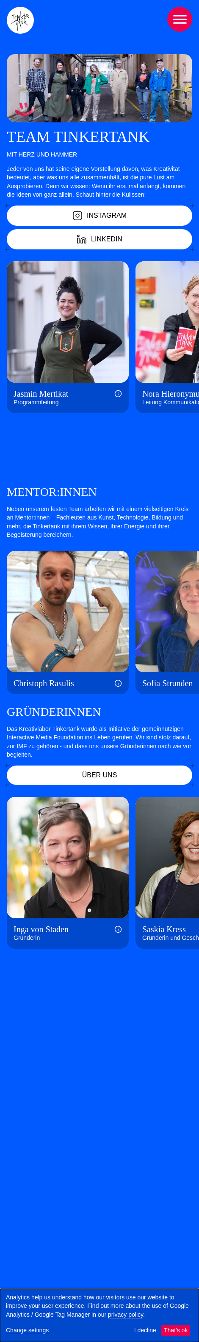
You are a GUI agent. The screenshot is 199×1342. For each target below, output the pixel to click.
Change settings (27, 1330)
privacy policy (125, 1314)
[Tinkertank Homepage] (20, 20)
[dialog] (99, 1315)
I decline (145, 1330)
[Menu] (179, 19)
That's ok (176, 1330)
